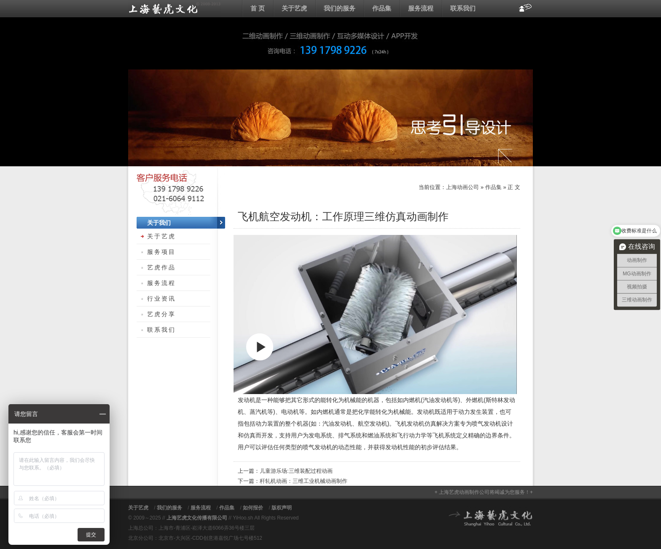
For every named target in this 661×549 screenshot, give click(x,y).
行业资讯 (161, 298)
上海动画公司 (174, 8)
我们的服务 (339, 8)
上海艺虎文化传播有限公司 (197, 518)
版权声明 (281, 508)
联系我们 (463, 8)
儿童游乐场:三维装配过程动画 (296, 471)
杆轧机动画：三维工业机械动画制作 (303, 481)
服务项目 (161, 251)
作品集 (381, 8)
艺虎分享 (161, 314)
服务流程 (420, 8)
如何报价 (253, 508)
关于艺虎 (294, 8)
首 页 (257, 8)
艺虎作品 (161, 267)
